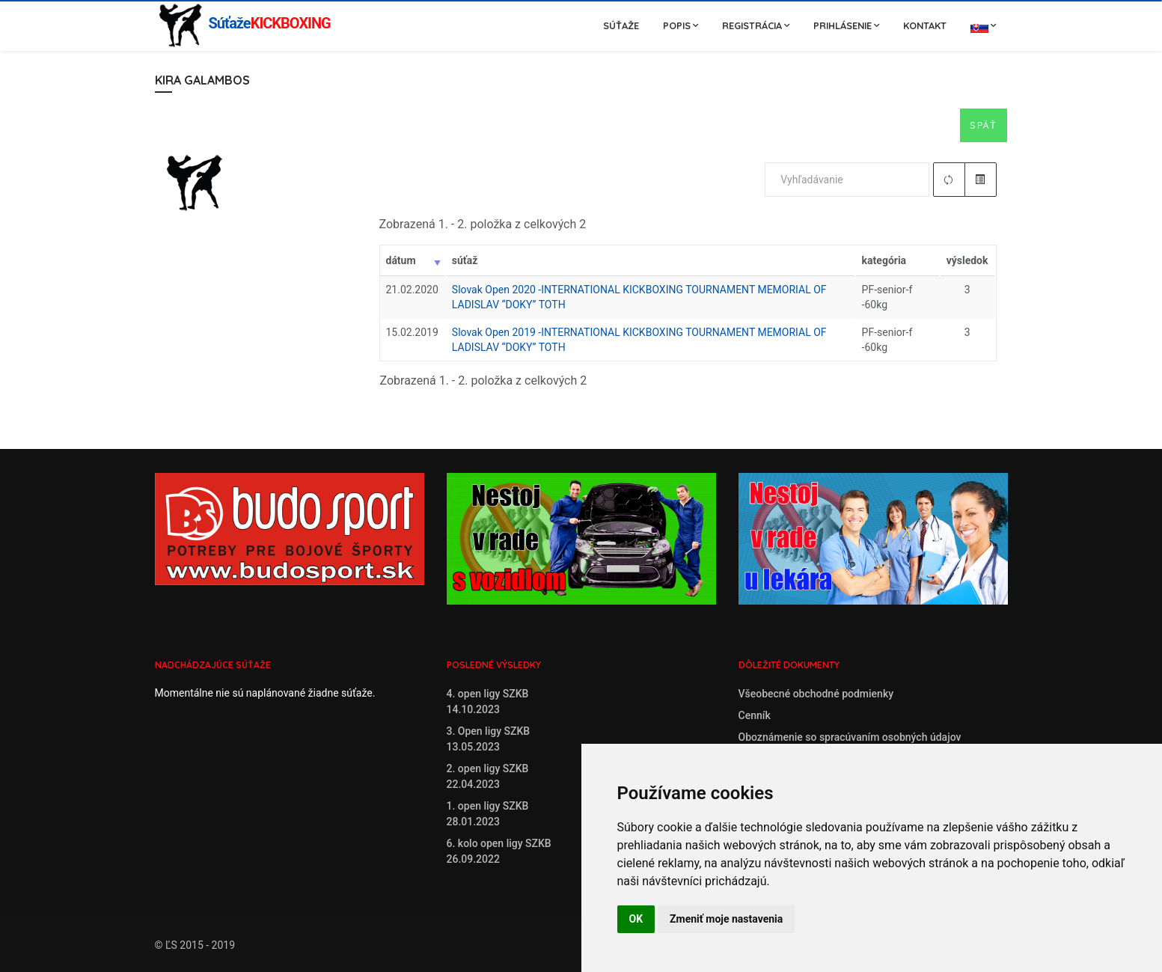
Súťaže (621, 25)
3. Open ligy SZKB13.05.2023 (488, 739)
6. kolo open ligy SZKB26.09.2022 (499, 851)
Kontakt (925, 25)
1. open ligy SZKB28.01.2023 (488, 814)
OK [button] (636, 919)
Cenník (755, 715)
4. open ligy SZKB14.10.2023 (488, 701)
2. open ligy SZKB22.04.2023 (488, 776)
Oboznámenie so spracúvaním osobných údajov (850, 737)
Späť (983, 125)
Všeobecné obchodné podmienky (816, 694)
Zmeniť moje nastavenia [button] (726, 919)
